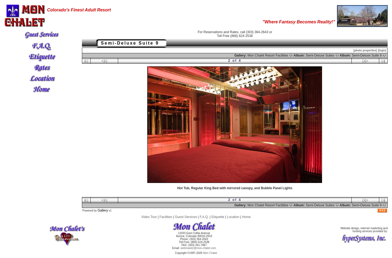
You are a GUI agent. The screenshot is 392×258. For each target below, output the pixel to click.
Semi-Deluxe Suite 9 (369, 55)
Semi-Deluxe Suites (322, 55)
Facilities (166, 217)
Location (233, 217)
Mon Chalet (210, 252)
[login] (382, 50)
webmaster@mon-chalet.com (198, 248)
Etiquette (218, 217)
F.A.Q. (204, 217)
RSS (382, 210)
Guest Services (186, 217)
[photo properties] (365, 50)
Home (246, 217)
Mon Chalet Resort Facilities (270, 55)
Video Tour (149, 217)
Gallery (102, 210)
